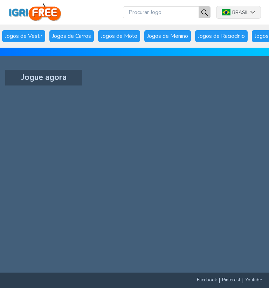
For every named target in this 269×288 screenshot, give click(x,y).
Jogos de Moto (119, 36)
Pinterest (231, 280)
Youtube (254, 280)
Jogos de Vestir (23, 36)
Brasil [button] (238, 12)
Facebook (207, 280)
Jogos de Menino (167, 36)
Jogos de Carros (71, 36)
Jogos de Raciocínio (221, 36)
